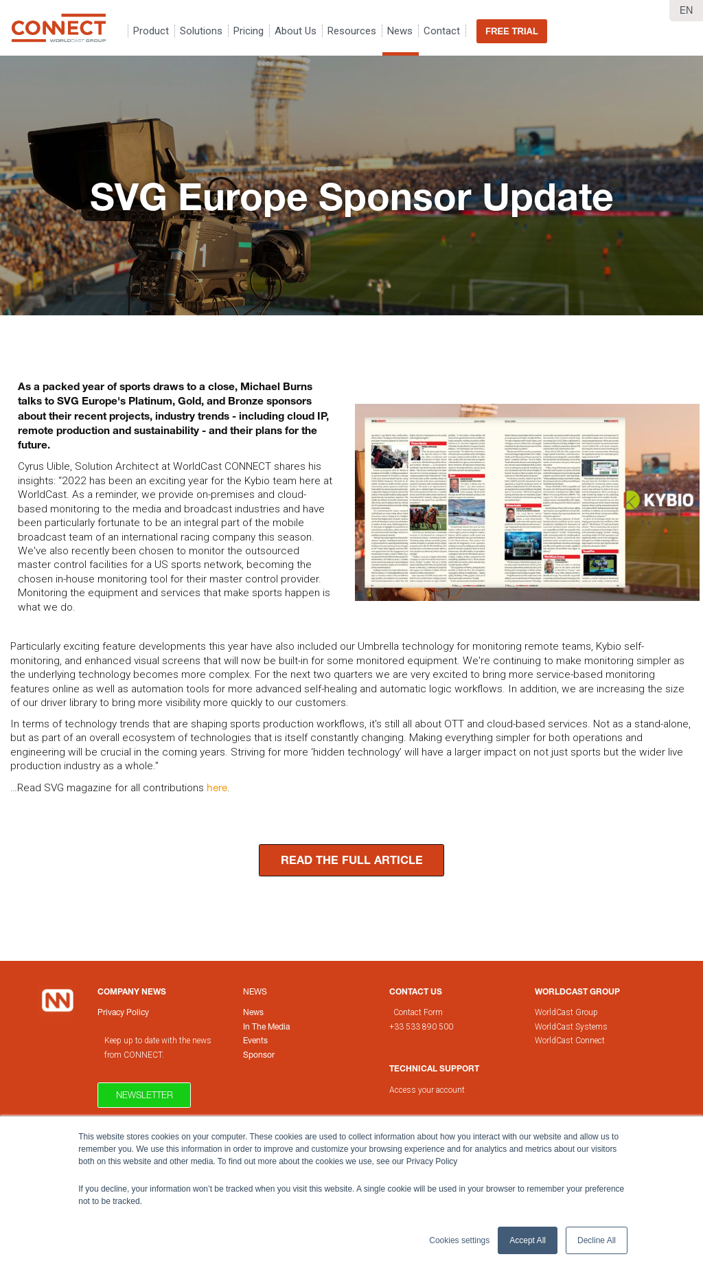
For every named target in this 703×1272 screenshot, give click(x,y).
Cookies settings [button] (459, 1240)
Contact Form (419, 1012)
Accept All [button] (527, 1240)
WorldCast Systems (571, 1027)
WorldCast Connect (570, 1040)
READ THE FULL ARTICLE (352, 860)
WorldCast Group (566, 1012)
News (255, 991)
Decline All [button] (596, 1240)
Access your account (427, 1090)
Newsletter (144, 1094)
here (217, 787)
